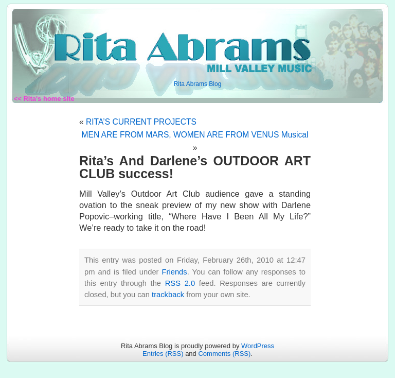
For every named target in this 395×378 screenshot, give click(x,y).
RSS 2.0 (180, 283)
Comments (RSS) (224, 353)
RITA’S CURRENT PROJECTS (141, 121)
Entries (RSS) (162, 353)
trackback (168, 294)
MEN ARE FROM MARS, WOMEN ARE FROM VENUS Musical (195, 134)
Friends (174, 272)
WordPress (257, 346)
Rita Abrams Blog (198, 84)
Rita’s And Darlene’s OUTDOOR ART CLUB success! (195, 167)
